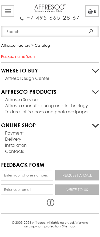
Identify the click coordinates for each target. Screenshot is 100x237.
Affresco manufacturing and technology (46, 105)
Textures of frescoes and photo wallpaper (47, 111)
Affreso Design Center (27, 78)
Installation (16, 145)
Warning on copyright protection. (56, 224)
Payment (14, 133)
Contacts (14, 151)
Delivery (13, 139)
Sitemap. (68, 226)
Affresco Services (22, 99)
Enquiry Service (50, 16)
